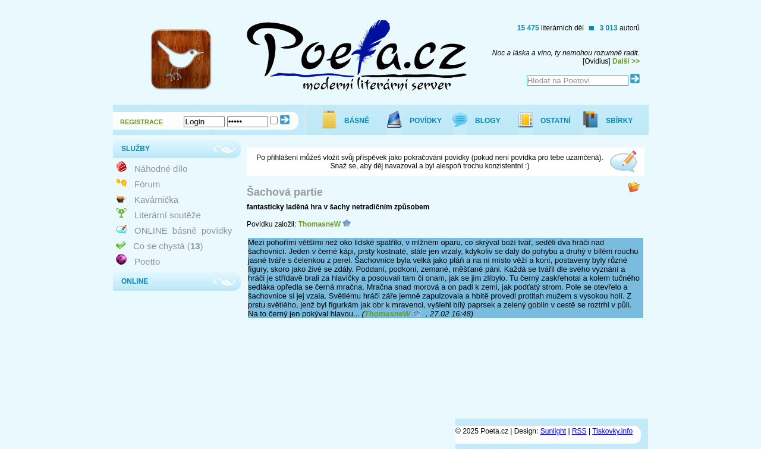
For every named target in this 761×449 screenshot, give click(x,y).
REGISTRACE (141, 121)
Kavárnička (156, 199)
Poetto (147, 261)
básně (184, 230)
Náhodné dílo (160, 169)
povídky (217, 230)
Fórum (147, 184)
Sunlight (553, 431)
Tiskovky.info (612, 431)
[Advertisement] (431, 373)
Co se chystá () (168, 246)
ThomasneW (319, 224)
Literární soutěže (167, 215)
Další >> (626, 61)
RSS (579, 431)
